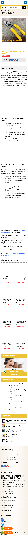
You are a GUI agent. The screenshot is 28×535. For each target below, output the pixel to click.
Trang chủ (3, 10)
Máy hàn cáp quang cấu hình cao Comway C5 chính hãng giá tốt (7, 300)
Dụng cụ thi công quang (6, 12)
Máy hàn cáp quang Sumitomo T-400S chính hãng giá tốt (20, 278)
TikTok (4, 526)
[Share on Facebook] (10, 60)
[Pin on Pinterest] (14, 60)
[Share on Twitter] (12, 60)
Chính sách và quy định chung (9, 500)
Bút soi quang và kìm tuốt (7, 13)
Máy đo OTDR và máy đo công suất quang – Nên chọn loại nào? (16, 421)
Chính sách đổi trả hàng (7, 505)
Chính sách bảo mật (6, 510)
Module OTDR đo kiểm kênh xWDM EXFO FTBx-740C (6, 278)
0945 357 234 (14, 372)
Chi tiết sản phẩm (8, 68)
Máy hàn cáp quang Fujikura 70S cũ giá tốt (20, 322)
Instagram (5, 521)
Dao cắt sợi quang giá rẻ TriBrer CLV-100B (20, 300)
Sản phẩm (10, 10)
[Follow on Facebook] (2, 466)
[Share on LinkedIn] (17, 60)
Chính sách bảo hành (7, 507)
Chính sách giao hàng (7, 502)
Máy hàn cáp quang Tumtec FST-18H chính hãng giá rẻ (7, 322)
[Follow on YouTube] (7, 466)
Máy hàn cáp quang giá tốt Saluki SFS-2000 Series (7, 345)
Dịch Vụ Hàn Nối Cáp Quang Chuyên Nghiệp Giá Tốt (14, 435)
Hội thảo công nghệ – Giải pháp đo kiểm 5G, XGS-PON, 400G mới (15, 430)
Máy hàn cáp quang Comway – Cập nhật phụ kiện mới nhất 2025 (15, 425)
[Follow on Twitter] (5, 466)
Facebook (5, 519)
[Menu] (2, 2)
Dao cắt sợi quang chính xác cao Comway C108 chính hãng (20, 345)
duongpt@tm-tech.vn (14, 374)
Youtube (4, 524)
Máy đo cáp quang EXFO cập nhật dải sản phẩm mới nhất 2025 (16, 440)
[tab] (14, 68)
